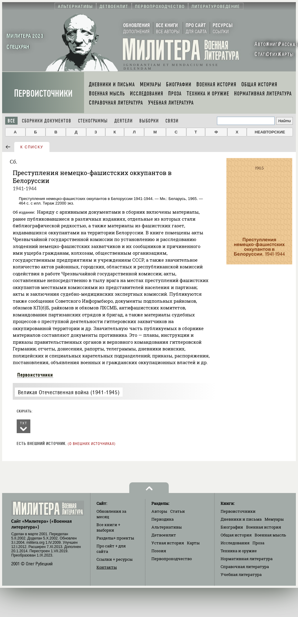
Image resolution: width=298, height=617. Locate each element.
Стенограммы (93, 121)
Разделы (115, 538)
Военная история (263, 527)
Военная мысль (270, 535)
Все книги (108, 527)
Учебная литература (241, 574)
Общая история (236, 535)
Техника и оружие (239, 550)
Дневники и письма (241, 519)
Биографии (232, 527)
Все (11, 121)
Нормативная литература (247, 558)
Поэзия (158, 550)
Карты (193, 543)
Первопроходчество (171, 558)
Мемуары (274, 519)
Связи (171, 121)
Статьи (177, 511)
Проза (258, 543)
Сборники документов (46, 121)
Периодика (162, 519)
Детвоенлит (163, 535)
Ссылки (115, 559)
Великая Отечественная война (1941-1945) (69, 392)
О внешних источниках (91, 444)
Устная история (167, 543)
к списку (31, 147)
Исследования (235, 543)
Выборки (149, 121)
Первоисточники (43, 93)
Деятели (123, 121)
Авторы (159, 511)
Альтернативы (166, 527)
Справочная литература (245, 566)
